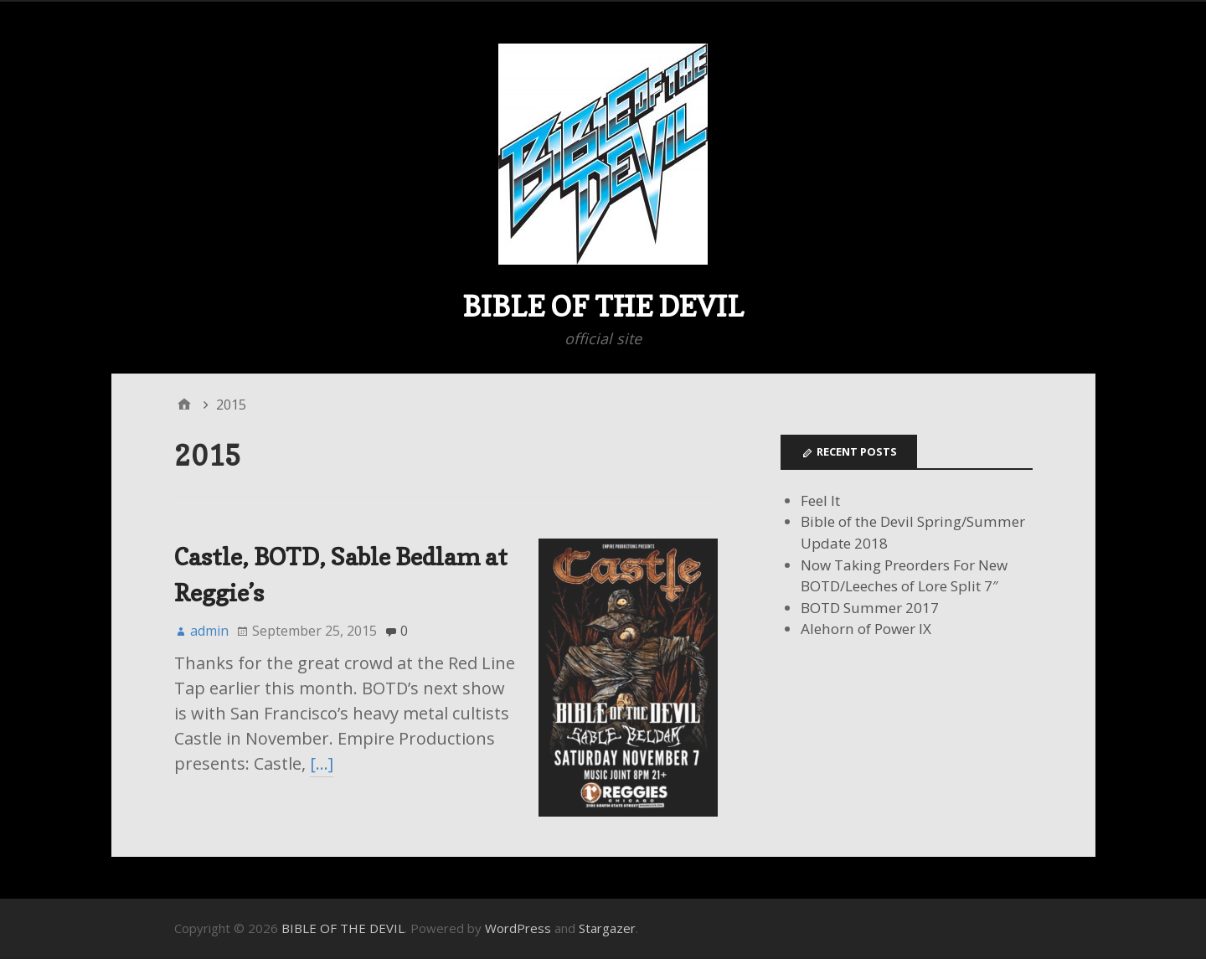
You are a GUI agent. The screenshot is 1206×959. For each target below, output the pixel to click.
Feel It (820, 500)
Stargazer (607, 928)
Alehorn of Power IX (866, 628)
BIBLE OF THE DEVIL (603, 306)
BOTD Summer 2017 (870, 607)
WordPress (518, 928)
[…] (321, 763)
